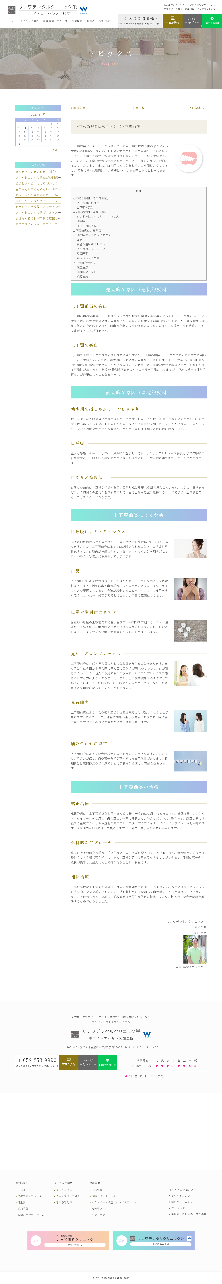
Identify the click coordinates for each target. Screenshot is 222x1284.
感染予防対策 (64, 1202)
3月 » (56, 150)
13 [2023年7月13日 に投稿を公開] (38, 132)
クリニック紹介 (65, 1190)
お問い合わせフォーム (31, 1214)
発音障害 (82, 253)
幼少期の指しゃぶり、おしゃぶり (98, 216)
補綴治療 (82, 276)
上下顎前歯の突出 (88, 203)
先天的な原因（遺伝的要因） (91, 198)
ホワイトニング (180, 1195)
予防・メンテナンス (104, 1196)
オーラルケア (179, 1208)
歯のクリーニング (182, 1202)
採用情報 (23, 1208)
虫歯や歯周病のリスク (90, 244)
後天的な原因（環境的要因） (91, 212)
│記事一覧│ (139, 108)
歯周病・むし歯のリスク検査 (189, 1214)
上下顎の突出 (85, 207)
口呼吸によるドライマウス (93, 235)
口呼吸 (80, 221)
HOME (22, 1190)
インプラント (100, 1214)
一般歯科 (97, 1190)
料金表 (22, 1202)
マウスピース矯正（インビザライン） (115, 1202)
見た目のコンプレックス (92, 249)
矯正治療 (82, 267)
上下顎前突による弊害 (87, 230)
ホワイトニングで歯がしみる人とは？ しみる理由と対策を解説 (59, 212)
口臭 (79, 240)
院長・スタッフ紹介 (68, 1196)
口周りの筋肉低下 (88, 226)
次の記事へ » (198, 108)
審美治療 (97, 1208)
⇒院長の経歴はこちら (191, 967)
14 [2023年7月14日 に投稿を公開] (44, 132)
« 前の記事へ (80, 108)
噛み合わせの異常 (88, 258)
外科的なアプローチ (89, 272)
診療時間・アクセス (30, 1196)
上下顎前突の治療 (84, 263)
